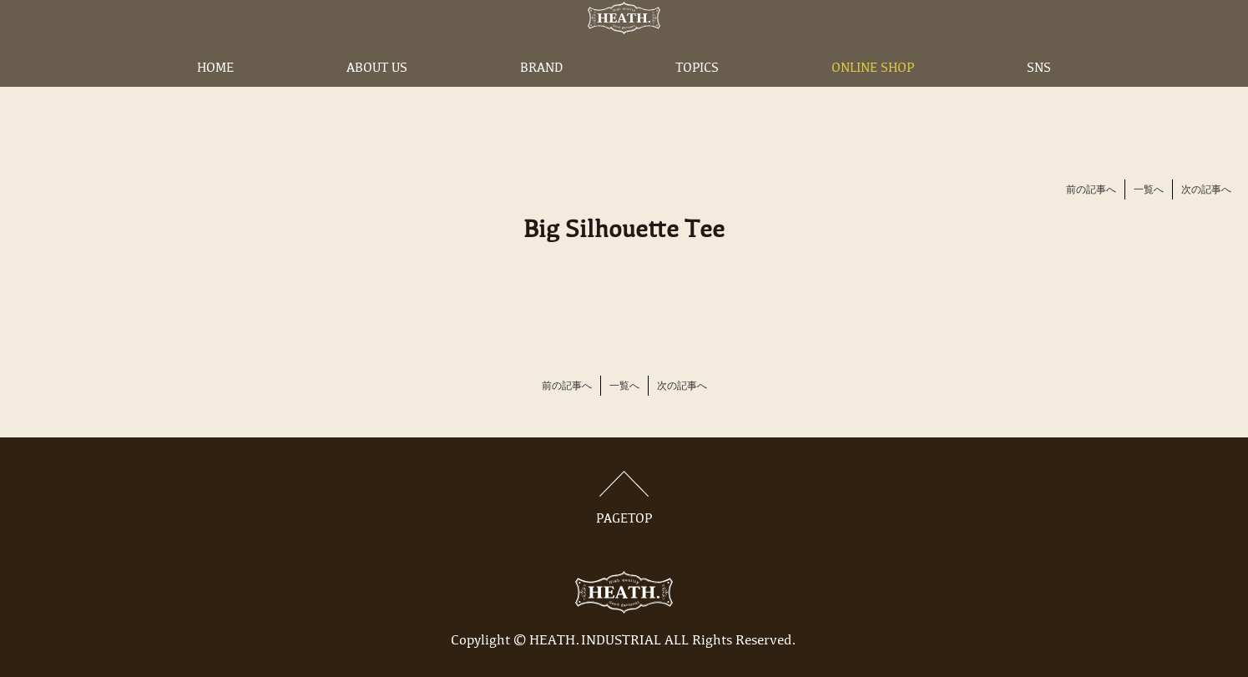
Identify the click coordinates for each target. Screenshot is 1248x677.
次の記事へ (1206, 190)
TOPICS (697, 94)
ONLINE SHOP (872, 94)
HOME (215, 94)
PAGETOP (624, 498)
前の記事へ (1091, 190)
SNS (1039, 94)
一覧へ (1149, 190)
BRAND (541, 94)
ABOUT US (376, 94)
